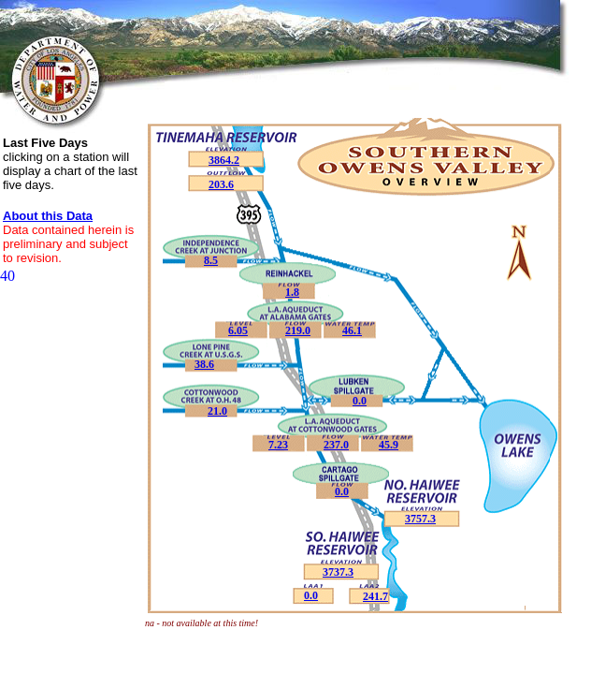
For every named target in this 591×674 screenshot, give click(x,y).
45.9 (388, 444)
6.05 (238, 330)
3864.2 (224, 160)
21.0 (217, 411)
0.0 (311, 595)
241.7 (375, 596)
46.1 (352, 330)
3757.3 (420, 518)
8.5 (211, 260)
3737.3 (338, 572)
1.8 (292, 292)
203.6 (221, 184)
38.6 (204, 364)
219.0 (297, 330)
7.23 (278, 444)
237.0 (336, 444)
